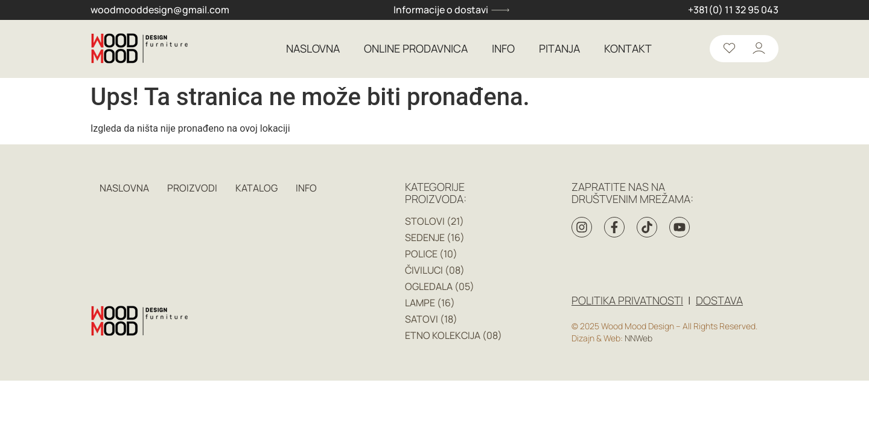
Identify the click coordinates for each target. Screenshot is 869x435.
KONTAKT (628, 49)
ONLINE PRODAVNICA (416, 49)
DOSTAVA (719, 300)
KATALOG (256, 188)
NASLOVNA (313, 49)
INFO (503, 49)
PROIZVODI (192, 188)
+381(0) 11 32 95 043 (733, 10)
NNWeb (638, 338)
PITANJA (559, 49)
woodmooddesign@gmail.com (160, 10)
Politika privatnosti (627, 300)
